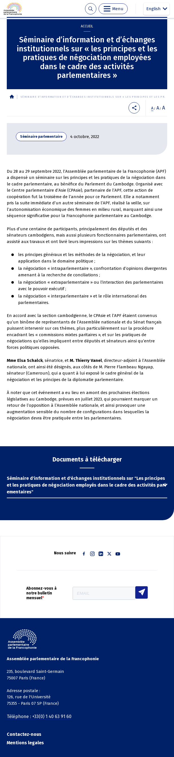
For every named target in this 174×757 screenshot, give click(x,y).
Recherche (90, 9)
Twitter (109, 554)
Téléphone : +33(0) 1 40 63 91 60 (39, 716)
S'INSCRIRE (141, 592)
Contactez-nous (24, 734)
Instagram (92, 554)
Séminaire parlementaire (41, 137)
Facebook (84, 554)
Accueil (87, 26)
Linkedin (101, 554)
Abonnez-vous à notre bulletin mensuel (41, 593)
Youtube (118, 554)
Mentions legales (25, 742)
